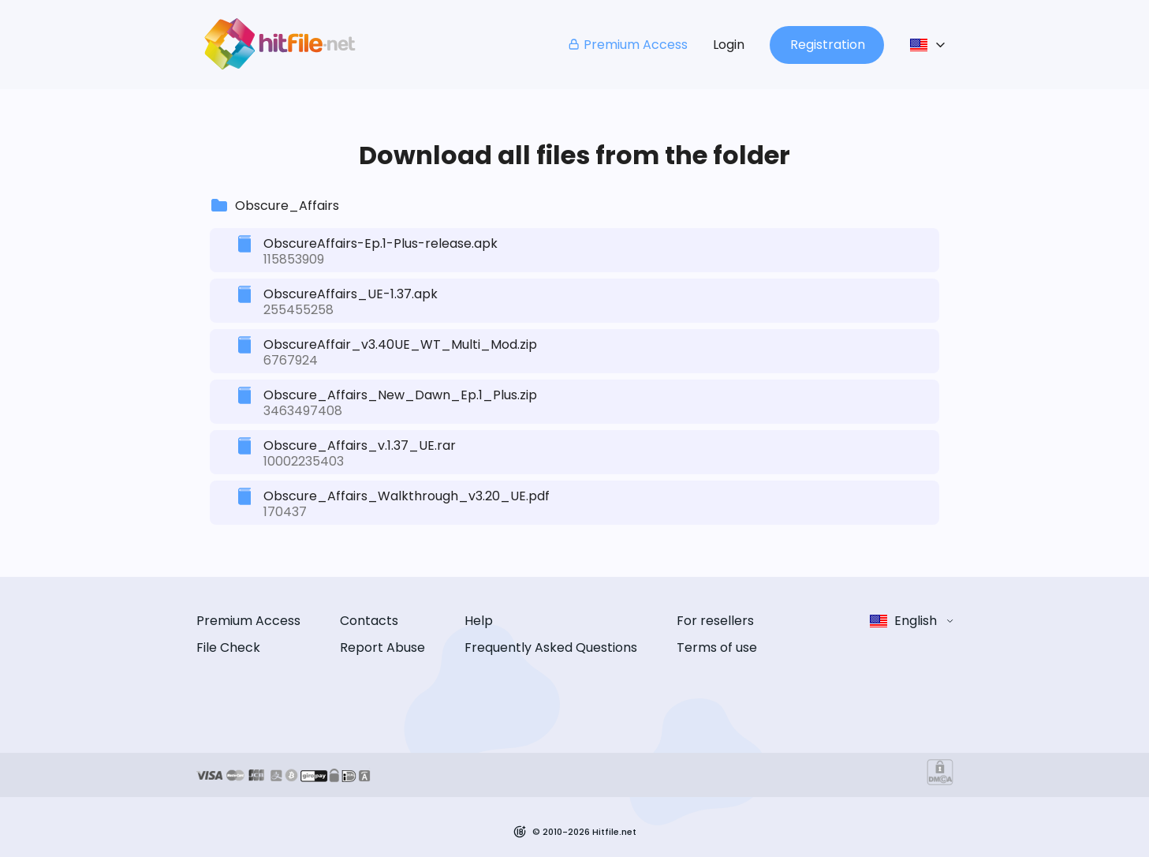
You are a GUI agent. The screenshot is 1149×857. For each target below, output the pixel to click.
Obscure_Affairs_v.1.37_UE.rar (359, 445)
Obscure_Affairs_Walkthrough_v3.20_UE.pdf (406, 496)
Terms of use (717, 647)
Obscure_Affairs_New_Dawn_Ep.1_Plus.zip (400, 395)
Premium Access (627, 45)
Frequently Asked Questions (550, 647)
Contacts (369, 621)
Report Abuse (382, 647)
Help (478, 621)
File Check (228, 647)
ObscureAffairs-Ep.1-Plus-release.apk (380, 243)
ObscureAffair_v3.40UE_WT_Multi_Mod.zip (400, 344)
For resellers (715, 621)
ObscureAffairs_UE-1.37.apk (350, 294)
